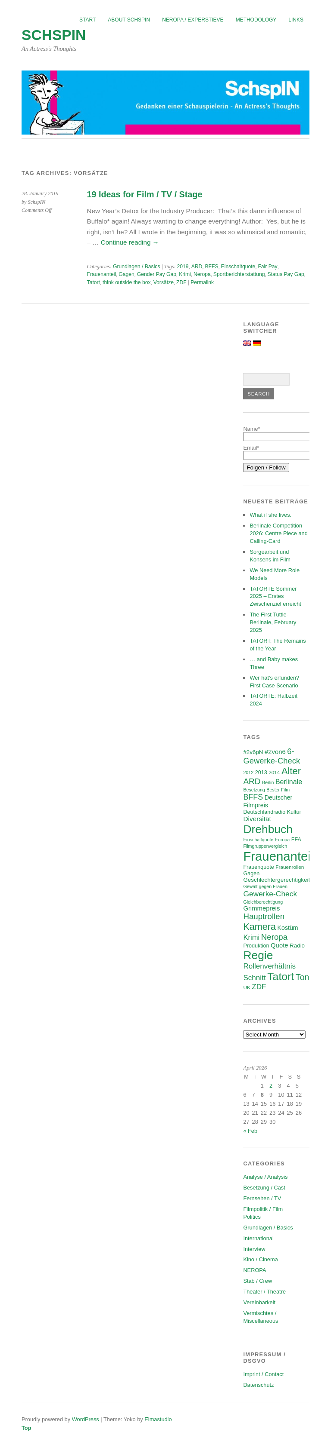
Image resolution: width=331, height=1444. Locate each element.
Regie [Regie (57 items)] (258, 955)
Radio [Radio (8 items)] (297, 945)
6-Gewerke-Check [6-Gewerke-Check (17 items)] (271, 756)
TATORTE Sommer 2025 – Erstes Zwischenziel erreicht (275, 596)
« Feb (250, 1131)
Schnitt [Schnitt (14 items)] (254, 978)
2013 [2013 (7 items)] (261, 773)
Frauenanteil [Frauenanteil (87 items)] (278, 856)
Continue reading (130, 242)
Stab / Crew (257, 1281)
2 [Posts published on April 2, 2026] (270, 1085)
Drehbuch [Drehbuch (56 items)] (268, 829)
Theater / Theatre (264, 1291)
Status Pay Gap (286, 274)
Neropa (202, 274)
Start (87, 20)
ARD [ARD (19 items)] (251, 781)
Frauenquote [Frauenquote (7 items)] (258, 867)
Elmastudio (158, 1419)
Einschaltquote (238, 267)
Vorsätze (163, 282)
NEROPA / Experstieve (193, 20)
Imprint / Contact (263, 1374)
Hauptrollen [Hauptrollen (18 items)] (263, 916)
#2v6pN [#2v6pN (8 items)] (253, 752)
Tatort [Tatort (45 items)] (280, 976)
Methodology (256, 20)
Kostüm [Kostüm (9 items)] (288, 927)
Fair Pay (267, 267)
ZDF (181, 282)
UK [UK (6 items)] (246, 987)
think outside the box (127, 282)
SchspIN (54, 35)
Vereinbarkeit (259, 1302)
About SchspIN (129, 20)
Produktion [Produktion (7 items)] (256, 946)
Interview (254, 1249)
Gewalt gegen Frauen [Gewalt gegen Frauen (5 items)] (265, 886)
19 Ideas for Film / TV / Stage (145, 194)
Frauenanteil (101, 274)
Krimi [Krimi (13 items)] (251, 937)
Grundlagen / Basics (136, 267)
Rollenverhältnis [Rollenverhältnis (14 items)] (269, 966)
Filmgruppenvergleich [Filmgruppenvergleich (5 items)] (265, 846)
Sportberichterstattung (239, 274)
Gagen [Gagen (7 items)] (251, 874)
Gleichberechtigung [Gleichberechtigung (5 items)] (263, 901)
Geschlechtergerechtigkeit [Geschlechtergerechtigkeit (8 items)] (276, 880)
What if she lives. (270, 515)
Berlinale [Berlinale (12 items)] (288, 781)
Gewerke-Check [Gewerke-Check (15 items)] (270, 893)
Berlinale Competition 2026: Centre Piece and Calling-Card (278, 533)
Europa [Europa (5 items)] (282, 839)
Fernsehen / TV (262, 1198)
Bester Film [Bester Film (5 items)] (278, 789)
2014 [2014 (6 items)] (274, 772)
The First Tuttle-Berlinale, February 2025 (273, 622)
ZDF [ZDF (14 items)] (259, 987)
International (258, 1238)
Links (295, 20)
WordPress (85, 1419)
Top (26, 1428)
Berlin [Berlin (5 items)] (268, 782)
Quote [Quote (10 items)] (279, 945)
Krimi (185, 274)
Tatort (93, 282)
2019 (183, 267)
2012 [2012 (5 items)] (248, 772)
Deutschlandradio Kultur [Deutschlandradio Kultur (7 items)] (272, 812)
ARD (197, 267)
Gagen (126, 274)
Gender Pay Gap (156, 274)
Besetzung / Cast (264, 1187)
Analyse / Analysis (265, 1177)
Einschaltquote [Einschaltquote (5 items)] (258, 839)
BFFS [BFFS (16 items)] (253, 797)
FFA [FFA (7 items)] (296, 840)
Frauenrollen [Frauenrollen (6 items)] (289, 867)
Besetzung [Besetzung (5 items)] (254, 789)
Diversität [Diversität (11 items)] (257, 818)
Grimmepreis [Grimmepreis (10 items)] (261, 908)
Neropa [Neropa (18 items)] (274, 936)
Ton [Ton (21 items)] (302, 977)
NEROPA (254, 1270)
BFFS (211, 267)
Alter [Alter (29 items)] (291, 771)
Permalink (202, 282)
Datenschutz (258, 1385)
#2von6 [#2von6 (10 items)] (275, 751)
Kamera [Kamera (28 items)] (259, 926)
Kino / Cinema (260, 1259)
